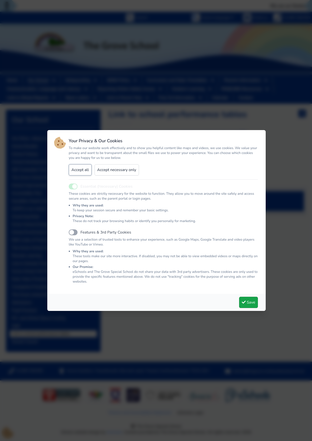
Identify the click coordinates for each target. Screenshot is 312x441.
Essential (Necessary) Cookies (106, 186)
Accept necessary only (116, 170)
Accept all (80, 170)
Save (248, 302)
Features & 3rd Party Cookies (105, 232)
